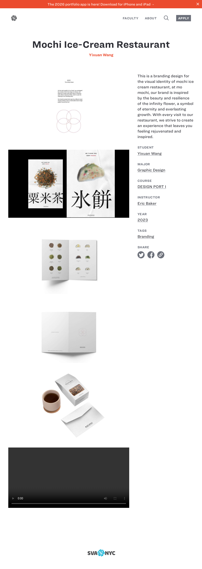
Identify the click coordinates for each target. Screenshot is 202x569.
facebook (150, 254)
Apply (183, 18)
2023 (142, 220)
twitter (141, 254)
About (151, 18)
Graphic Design (151, 170)
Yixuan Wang (101, 55)
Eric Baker (146, 203)
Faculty (130, 18)
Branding (145, 237)
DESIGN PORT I (151, 187)
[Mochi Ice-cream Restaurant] (68, 478)
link (160, 254)
